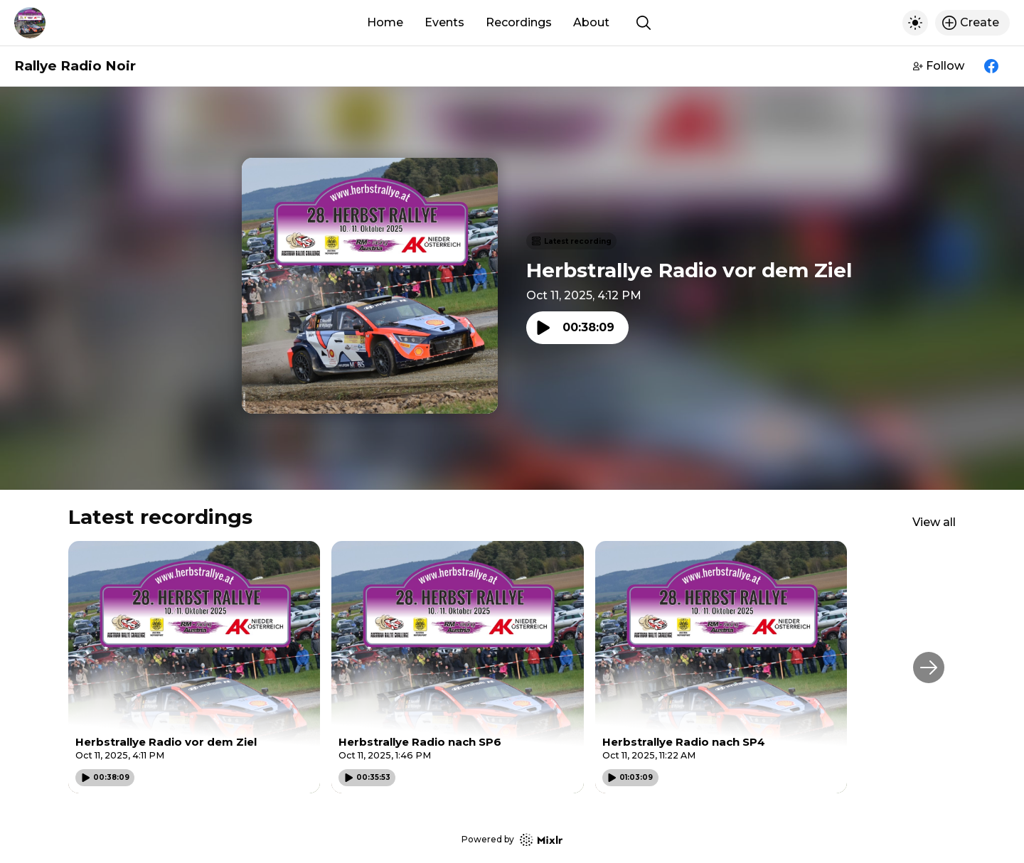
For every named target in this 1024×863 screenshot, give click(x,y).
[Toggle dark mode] (915, 23)
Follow (938, 66)
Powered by (512, 840)
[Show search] (643, 23)
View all (934, 522)
